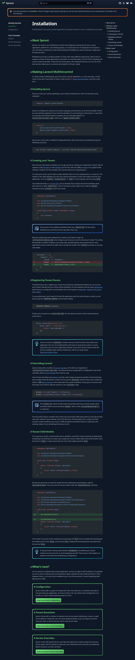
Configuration (13, 30)
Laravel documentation (80, 79)
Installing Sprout (114, 31)
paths (84, 290)
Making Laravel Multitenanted (111, 27)
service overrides (61, 368)
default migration (47, 382)
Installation (12, 26)
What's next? (110, 48)
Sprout (8, 3)
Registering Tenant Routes (115, 38)
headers (90, 290)
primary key (54, 184)
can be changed (49, 373)
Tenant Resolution (14, 42)
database (58, 167)
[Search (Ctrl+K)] (66, 3)
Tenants (11, 39)
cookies (38, 292)
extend (85, 167)
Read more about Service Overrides (50, 652)
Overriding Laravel (114, 42)
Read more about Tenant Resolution (50, 626)
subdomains (98, 287)
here (75, 230)
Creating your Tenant (115, 34)
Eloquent (46, 167)
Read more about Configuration (48, 600)
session (55, 377)
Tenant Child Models (115, 45)
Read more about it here (48, 352)
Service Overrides (14, 45)
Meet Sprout (110, 23)
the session (98, 290)
